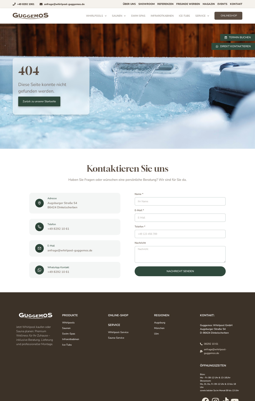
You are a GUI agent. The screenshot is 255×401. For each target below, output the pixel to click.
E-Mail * (139, 210)
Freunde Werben (188, 4)
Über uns (129, 4)
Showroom (146, 4)
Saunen (119, 16)
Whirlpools (96, 16)
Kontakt (236, 4)
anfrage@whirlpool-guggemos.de (70, 250)
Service (202, 16)
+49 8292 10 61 (58, 229)
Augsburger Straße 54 (62, 203)
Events (222, 4)
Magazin (209, 4)
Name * (139, 194)
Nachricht (140, 243)
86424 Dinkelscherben (62, 207)
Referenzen (165, 4)
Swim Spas (138, 16)
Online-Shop (118, 315)
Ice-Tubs (184, 16)
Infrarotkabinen (162, 16)
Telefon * (140, 226)
